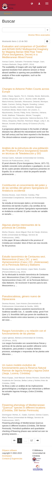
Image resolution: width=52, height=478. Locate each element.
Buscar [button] (8, 13)
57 (32, 440)
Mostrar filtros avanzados (39, 35)
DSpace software (9, 450)
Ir (47, 30)
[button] (31, 3)
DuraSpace (7, 456)
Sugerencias (16, 458)
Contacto (6, 458)
